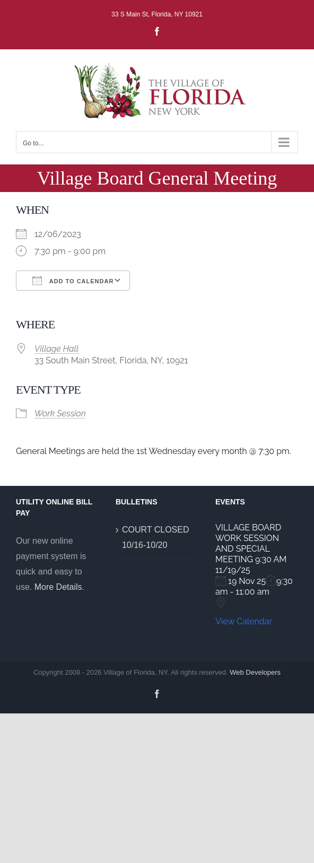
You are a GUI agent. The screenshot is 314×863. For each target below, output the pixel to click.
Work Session (60, 413)
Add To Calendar (73, 280)
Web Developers (255, 672)
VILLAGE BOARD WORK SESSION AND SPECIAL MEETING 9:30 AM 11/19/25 (250, 548)
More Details (58, 586)
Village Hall (56, 349)
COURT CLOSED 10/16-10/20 (155, 537)
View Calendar (243, 621)
